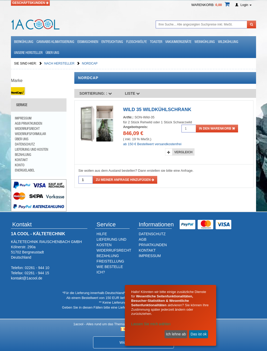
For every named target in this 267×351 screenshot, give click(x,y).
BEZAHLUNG (107, 256)
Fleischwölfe (136, 42)
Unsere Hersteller (28, 52)
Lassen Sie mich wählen (151, 324)
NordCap (90, 63)
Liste (132, 93)
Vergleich (183, 152)
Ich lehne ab (176, 334)
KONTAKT (147, 250)
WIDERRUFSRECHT (113, 250)
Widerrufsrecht (27, 128)
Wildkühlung (228, 42)
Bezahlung (23, 154)
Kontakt (21, 160)
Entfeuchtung (112, 42)
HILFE (101, 234)
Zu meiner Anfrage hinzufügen (125, 180)
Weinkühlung (205, 42)
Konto (20, 165)
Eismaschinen (87, 42)
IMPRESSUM (150, 256)
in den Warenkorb (217, 128)
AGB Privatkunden (28, 123)
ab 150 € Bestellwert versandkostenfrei (152, 144)
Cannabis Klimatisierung (55, 42)
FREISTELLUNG (110, 261)
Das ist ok (199, 334)
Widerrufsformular (30, 134)
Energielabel (25, 170)
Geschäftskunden (30, 3)
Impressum (23, 118)
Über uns (52, 52)
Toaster (156, 42)
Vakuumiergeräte (178, 42)
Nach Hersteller (59, 63)
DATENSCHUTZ (152, 234)
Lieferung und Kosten (31, 149)
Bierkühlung (23, 42)
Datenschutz (25, 144)
